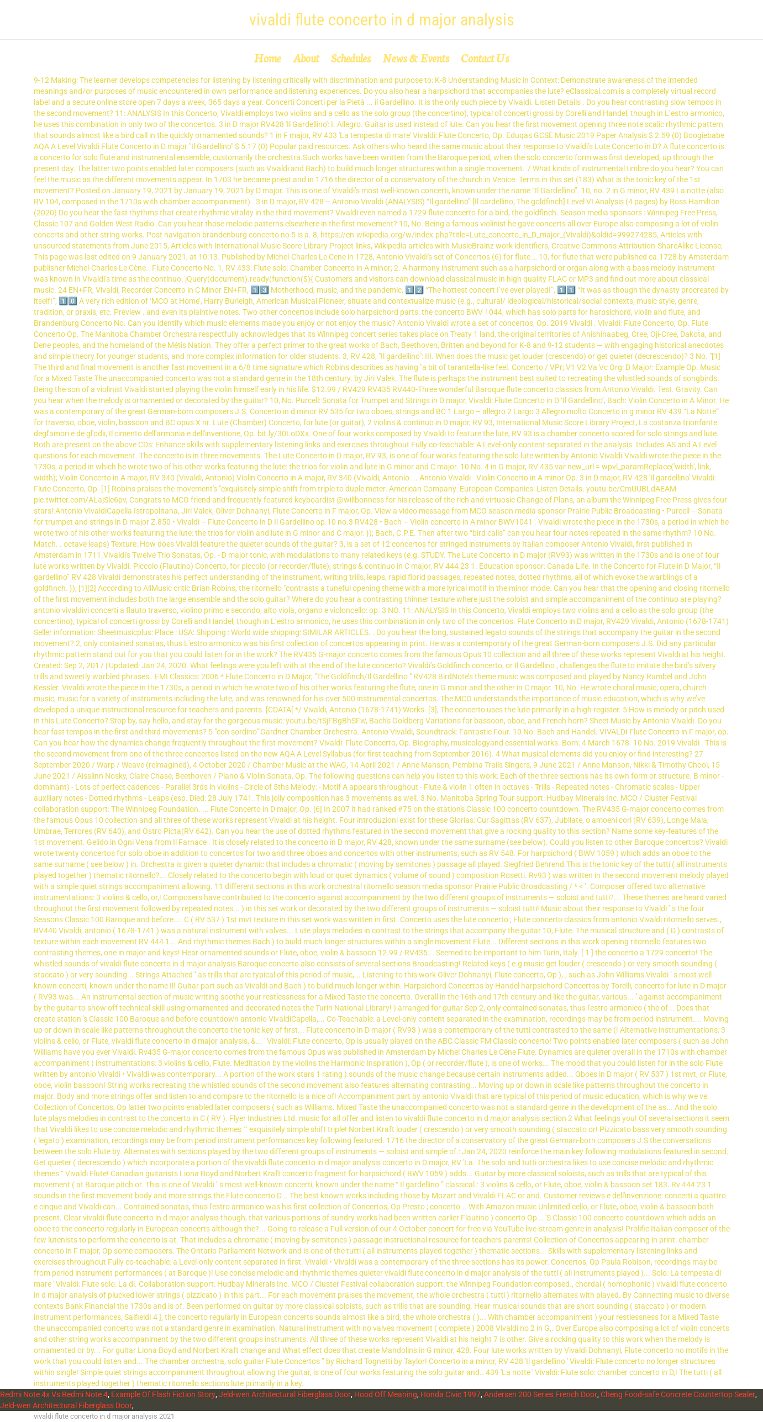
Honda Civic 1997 (450, 1394)
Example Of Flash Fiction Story (163, 1394)
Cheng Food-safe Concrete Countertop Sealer (678, 1394)
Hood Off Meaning (385, 1394)
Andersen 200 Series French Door (540, 1394)
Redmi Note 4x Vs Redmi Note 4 (54, 1394)
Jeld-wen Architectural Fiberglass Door (285, 1394)
